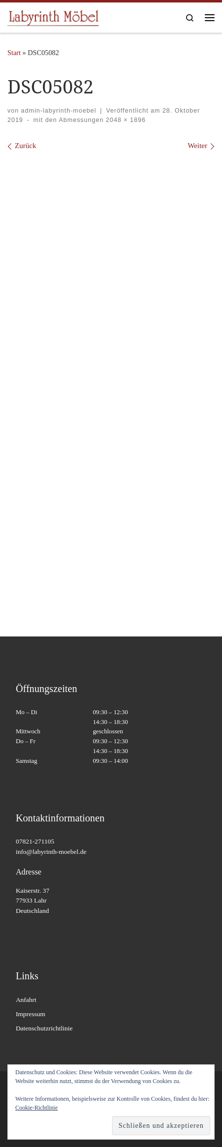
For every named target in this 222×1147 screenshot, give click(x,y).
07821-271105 (35, 841)
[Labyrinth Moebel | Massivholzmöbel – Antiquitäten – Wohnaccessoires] (53, 16)
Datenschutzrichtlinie (44, 1028)
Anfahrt (26, 999)
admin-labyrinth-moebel (58, 110)
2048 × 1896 (125, 120)
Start (14, 53)
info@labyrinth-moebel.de (51, 851)
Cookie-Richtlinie (36, 1107)
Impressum (30, 1014)
